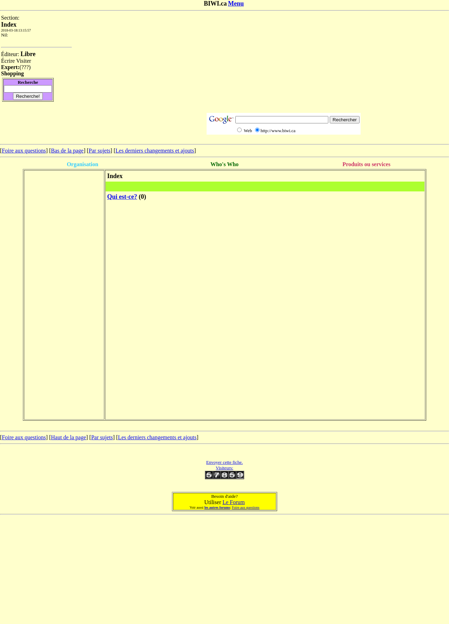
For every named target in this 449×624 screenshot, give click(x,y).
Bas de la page (67, 151)
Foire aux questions (24, 151)
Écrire (8, 61)
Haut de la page (68, 437)
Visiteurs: (224, 467)
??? (25, 67)
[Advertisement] (283, 64)
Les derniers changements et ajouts (154, 151)
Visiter (23, 61)
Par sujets (99, 151)
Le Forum (233, 502)
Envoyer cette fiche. (224, 462)
